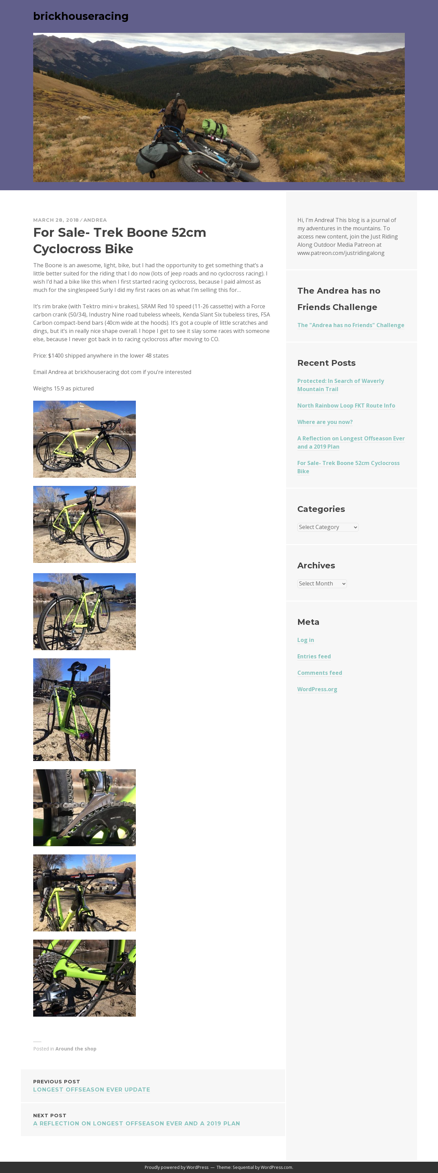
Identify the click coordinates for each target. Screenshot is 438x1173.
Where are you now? (325, 422)
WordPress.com (276, 1167)
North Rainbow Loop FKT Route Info (346, 405)
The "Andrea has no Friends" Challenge (350, 325)
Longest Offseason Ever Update (153, 1085)
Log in (305, 640)
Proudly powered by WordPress (176, 1167)
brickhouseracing (81, 16)
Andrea (95, 220)
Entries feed (314, 656)
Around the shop (75, 1048)
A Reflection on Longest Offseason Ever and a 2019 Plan (153, 1119)
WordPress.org (317, 689)
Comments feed (319, 672)
